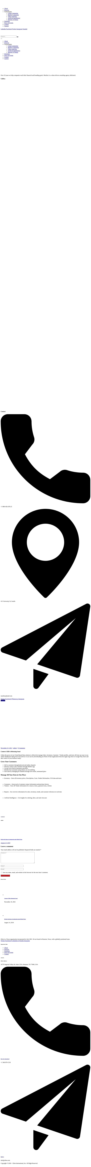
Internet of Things (13, 19)
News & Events (8, 23)
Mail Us (2, 1158)
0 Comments (21, 748)
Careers (6, 26)
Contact (6, 24)
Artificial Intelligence (14, 18)
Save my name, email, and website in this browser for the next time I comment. (25, 874)
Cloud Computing (13, 13)
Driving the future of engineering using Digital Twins (15, 921)
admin (15, 748)
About (6, 8)
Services (6, 10)
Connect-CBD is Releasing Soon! (11, 900)
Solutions (7, 21)
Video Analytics (12, 16)
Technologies (8, 11)
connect (3, 700)
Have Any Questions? (5, 1061)
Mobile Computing (13, 15)
